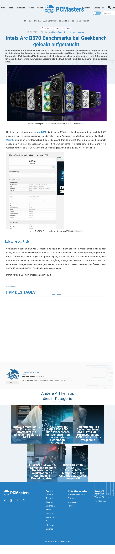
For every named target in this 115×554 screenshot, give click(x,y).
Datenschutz (73, 498)
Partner (71, 506)
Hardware (21, 8)
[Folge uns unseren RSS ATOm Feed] (24, 500)
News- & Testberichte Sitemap (51, 498)
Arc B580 (41, 132)
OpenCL (10, 140)
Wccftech (12, 286)
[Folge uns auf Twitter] (5, 500)
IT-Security (86, 8)
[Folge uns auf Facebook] (18, 500)
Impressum (72, 502)
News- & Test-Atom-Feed (50, 517)
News (3, 8)
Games (40, 8)
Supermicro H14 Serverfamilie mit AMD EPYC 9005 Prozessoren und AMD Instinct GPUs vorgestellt (88, 433)
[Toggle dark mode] (97, 13)
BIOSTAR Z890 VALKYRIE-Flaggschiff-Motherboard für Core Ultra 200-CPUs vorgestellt (73, 472)
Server (31, 8)
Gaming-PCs (99, 8)
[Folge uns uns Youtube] (11, 500)
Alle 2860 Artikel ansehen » (33, 377)
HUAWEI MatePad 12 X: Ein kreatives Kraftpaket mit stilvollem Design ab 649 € (27, 432)
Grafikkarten (47, 28)
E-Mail (10, 383)
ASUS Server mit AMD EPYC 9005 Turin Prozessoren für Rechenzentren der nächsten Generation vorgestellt (57, 434)
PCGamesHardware (76, 494)
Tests (11, 8)
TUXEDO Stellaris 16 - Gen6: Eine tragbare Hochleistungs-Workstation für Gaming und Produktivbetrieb (42, 472)
